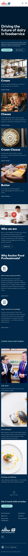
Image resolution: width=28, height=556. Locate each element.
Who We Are (19, 50)
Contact (20, 516)
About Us (4, 516)
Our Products (7, 50)
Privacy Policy (22, 518)
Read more (7, 246)
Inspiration (21, 513)
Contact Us (7, 506)
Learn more (5, 296)
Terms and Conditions (4, 519)
